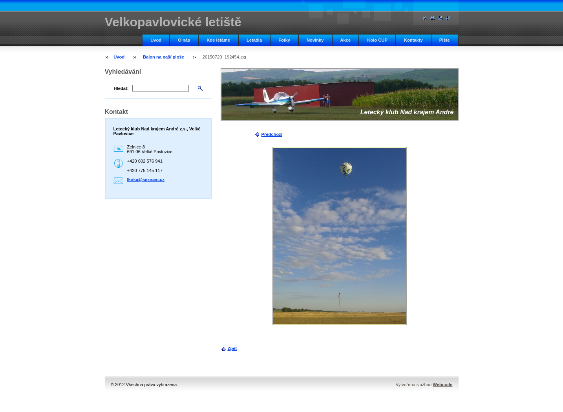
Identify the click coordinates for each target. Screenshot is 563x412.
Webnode (442, 384)
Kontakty (413, 40)
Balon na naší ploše (163, 57)
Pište (444, 40)
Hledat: (121, 88)
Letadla (254, 40)
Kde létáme (218, 40)
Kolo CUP (377, 40)
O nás (184, 40)
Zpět (232, 348)
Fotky (284, 40)
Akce (345, 40)
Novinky (315, 40)
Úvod (155, 40)
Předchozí (271, 134)
